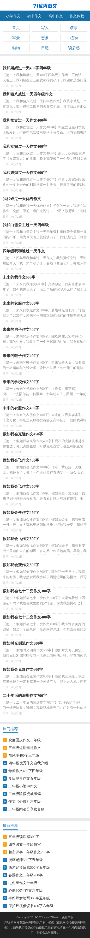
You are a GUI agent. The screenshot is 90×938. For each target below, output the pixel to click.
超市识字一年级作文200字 (29, 852)
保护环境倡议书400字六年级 (31, 906)
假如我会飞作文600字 (21, 539)
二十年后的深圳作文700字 (25, 696)
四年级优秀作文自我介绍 (28, 763)
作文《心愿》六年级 (24, 801)
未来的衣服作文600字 (21, 303)
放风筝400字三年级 (23, 755)
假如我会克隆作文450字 (23, 434)
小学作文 (13, 16)
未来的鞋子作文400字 (21, 356)
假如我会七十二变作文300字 (27, 591)
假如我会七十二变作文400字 (27, 617)
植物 (74, 38)
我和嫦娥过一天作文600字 (25, 173)
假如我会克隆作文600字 (23, 669)
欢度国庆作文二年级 (24, 740)
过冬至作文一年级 (22, 883)
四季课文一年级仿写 (24, 844)
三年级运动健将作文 (24, 748)
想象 (45, 38)
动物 (16, 48)
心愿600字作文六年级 (25, 890)
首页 (16, 28)
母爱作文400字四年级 (25, 771)
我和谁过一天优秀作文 (22, 199)
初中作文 (34, 16)
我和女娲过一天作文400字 (25, 146)
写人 (45, 28)
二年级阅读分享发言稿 (26, 809)
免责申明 (67, 917)
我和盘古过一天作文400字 (25, 120)
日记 (45, 48)
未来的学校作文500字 (21, 382)
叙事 (74, 28)
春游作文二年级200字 (25, 875)
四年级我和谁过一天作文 (24, 251)
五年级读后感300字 (23, 837)
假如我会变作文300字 (21, 565)
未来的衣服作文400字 (21, 408)
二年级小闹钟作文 (22, 786)
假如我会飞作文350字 (21, 486)
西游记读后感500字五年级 (29, 867)
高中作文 (55, 16)
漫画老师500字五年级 (25, 860)
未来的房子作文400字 (21, 329)
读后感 (74, 48)
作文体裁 (77, 16)
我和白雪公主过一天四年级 (26, 225)
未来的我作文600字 (19, 277)
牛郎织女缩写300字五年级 (29, 898)
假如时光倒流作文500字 (23, 643)
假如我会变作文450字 (21, 513)
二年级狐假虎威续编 (24, 794)
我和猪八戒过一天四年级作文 (28, 94)
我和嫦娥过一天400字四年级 (27, 68)
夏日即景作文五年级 (24, 778)
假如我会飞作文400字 (21, 460)
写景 (16, 38)
